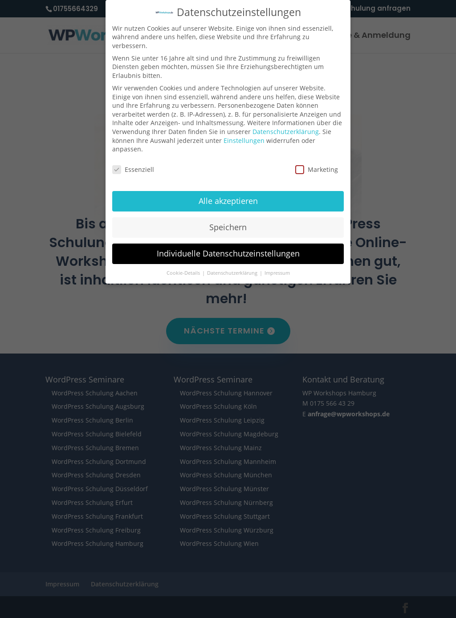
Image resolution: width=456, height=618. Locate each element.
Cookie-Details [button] (184, 266)
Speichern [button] (228, 220)
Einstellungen (244, 133)
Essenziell (133, 163)
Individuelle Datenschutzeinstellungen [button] (228, 246)
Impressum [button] (277, 266)
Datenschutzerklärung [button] (233, 266)
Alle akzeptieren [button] (228, 193)
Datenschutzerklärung (285, 124)
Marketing (316, 163)
